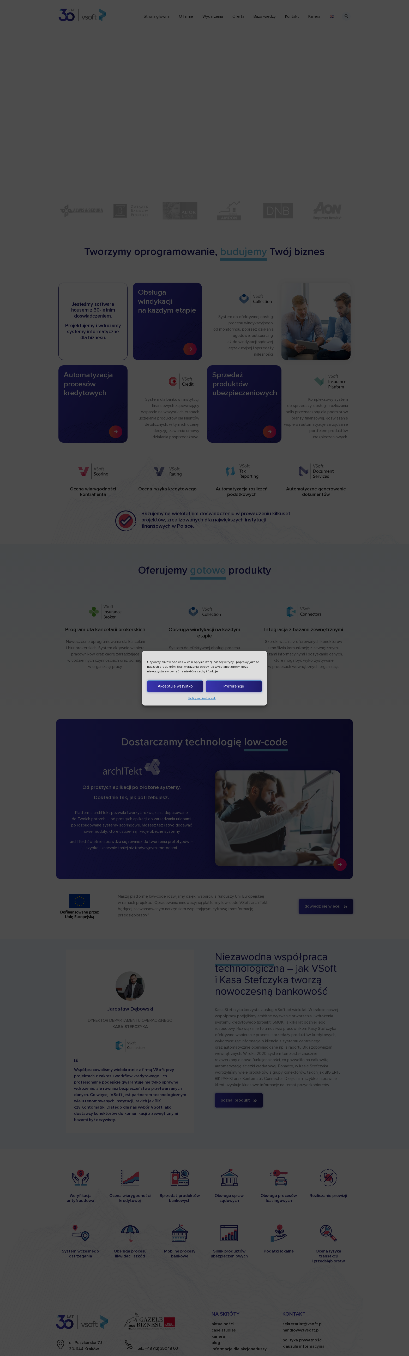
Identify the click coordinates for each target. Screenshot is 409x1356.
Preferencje (234, 686)
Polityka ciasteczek (202, 698)
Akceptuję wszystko (175, 686)
